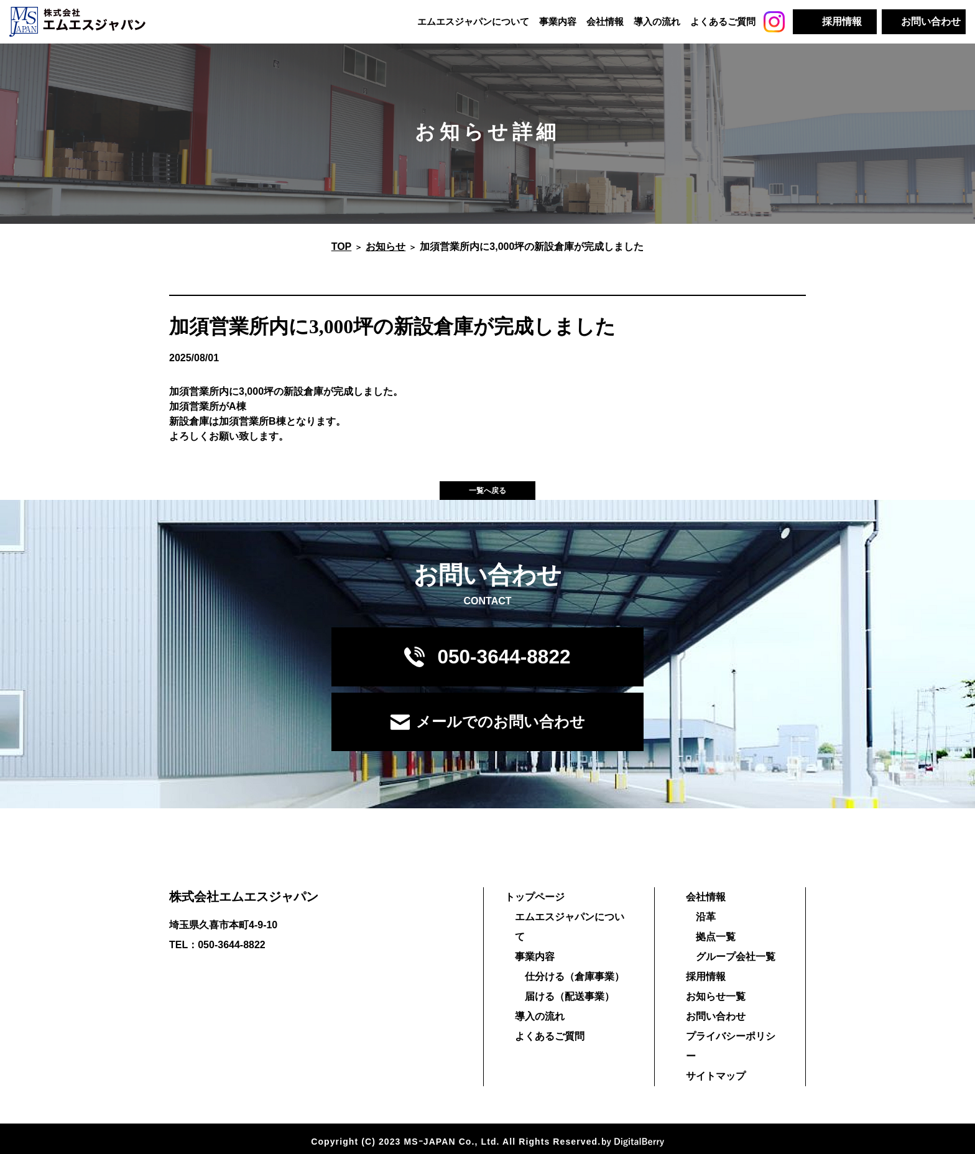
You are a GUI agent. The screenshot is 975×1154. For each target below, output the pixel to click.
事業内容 (557, 21)
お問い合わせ (714, 1029)
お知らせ (385, 252)
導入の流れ (657, 21)
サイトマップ (714, 1069)
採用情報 (704, 989)
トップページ (530, 910)
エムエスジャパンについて (473, 21)
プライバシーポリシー (733, 1049)
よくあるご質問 (723, 21)
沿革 (704, 930)
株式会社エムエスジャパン (243, 909)
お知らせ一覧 (714, 1009)
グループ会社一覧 (734, 969)
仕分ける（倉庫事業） (570, 969)
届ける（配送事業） (565, 989)
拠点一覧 (714, 949)
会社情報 (605, 21)
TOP (341, 252)
